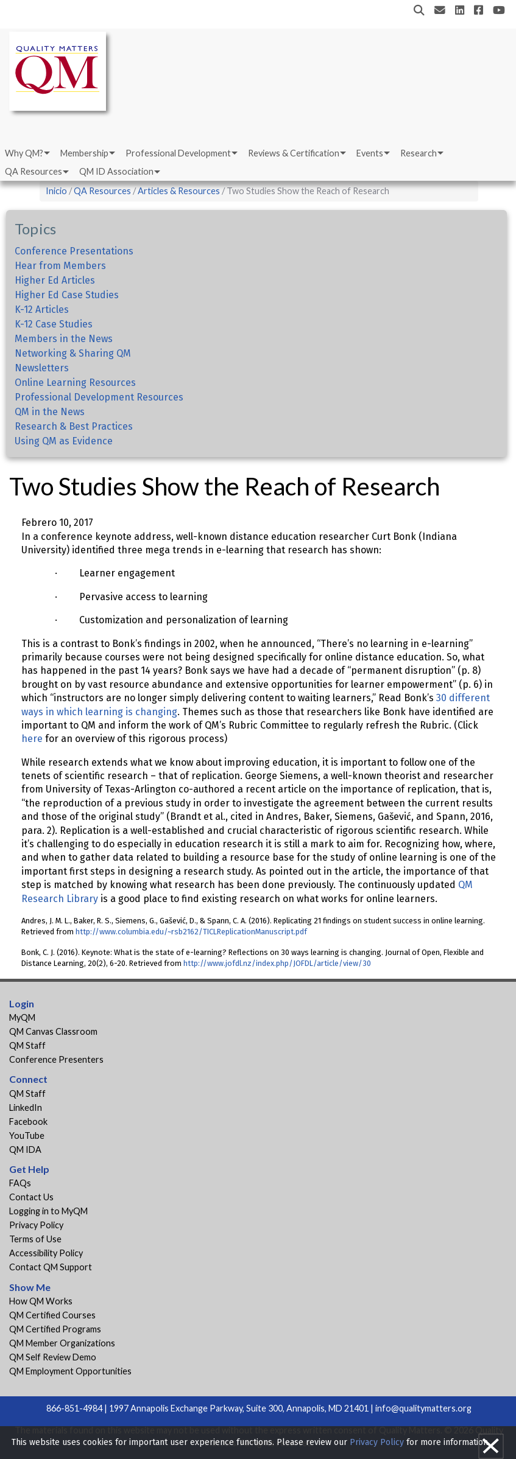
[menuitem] (26, 153)
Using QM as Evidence (64, 441)
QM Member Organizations (62, 1343)
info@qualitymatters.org (423, 1408)
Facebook (28, 1121)
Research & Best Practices (74, 426)
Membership (84, 153)
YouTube (26, 1135)
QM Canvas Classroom (53, 1031)
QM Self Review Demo (52, 1357)
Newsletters (42, 368)
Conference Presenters (56, 1059)
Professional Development (178, 153)
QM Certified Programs (55, 1329)
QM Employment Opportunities (70, 1371)
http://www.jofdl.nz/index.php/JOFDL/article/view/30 (276, 963)
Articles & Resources (180, 191)
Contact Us (31, 1197)
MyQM (22, 1017)
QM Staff (27, 1045)
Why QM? (24, 153)
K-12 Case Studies (54, 324)
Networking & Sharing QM (73, 353)
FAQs (20, 1183)
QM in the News (50, 412)
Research (418, 153)
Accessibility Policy (46, 1253)
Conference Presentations (74, 251)
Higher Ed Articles (55, 280)
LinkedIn (25, 1107)
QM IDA (25, 1149)
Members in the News (64, 339)
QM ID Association (116, 171)
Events (369, 153)
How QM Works (40, 1301)
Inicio (56, 191)
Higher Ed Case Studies (67, 295)
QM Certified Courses (52, 1315)
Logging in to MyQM (48, 1211)
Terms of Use (35, 1239)
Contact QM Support (50, 1267)
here (32, 738)
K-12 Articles (42, 309)
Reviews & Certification (293, 153)
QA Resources (33, 171)
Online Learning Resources (75, 382)
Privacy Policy (36, 1225)
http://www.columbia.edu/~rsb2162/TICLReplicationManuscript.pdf (190, 931)
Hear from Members (60, 265)
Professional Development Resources (99, 397)
